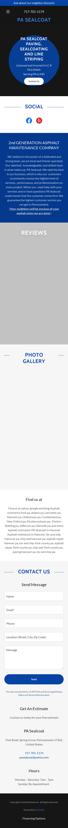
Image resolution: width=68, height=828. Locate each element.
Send (34, 679)
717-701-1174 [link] (34, 12)
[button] (8, 11)
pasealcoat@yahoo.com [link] (34, 757)
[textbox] (34, 596)
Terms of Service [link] (36, 695)
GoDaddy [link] (39, 809)
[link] (34, 20)
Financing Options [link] (34, 818)
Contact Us (33, 81)
